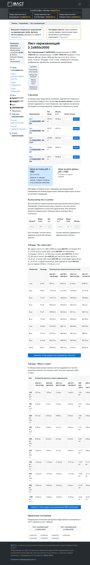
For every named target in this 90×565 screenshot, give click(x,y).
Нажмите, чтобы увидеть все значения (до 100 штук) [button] (54, 355)
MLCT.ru (14, 545)
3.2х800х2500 (66, 535)
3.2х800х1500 (33, 535)
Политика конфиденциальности (23, 560)
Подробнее (63, 37)
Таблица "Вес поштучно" (33, 76)
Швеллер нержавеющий (18, 114)
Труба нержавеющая (17, 67)
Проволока (16, 111)
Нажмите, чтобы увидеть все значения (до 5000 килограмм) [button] (54, 507)
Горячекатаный (17, 117)
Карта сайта (48, 555)
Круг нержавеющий (18, 105)
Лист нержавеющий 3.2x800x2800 (40, 528)
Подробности (16, 37)
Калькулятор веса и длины (33, 70)
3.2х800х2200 (55, 535)
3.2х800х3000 (44, 538)
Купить (76, 119)
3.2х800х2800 (33, 538)
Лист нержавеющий (18, 95)
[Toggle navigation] (80, 4)
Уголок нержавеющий (18, 133)
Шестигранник (18, 108)
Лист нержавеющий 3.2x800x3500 (68, 528)
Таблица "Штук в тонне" (33, 82)
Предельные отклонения (33, 88)
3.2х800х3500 (55, 538)
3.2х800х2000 (44, 535)
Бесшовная (15, 70)
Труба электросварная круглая (17, 76)
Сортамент (33, 66)
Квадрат (15, 101)
